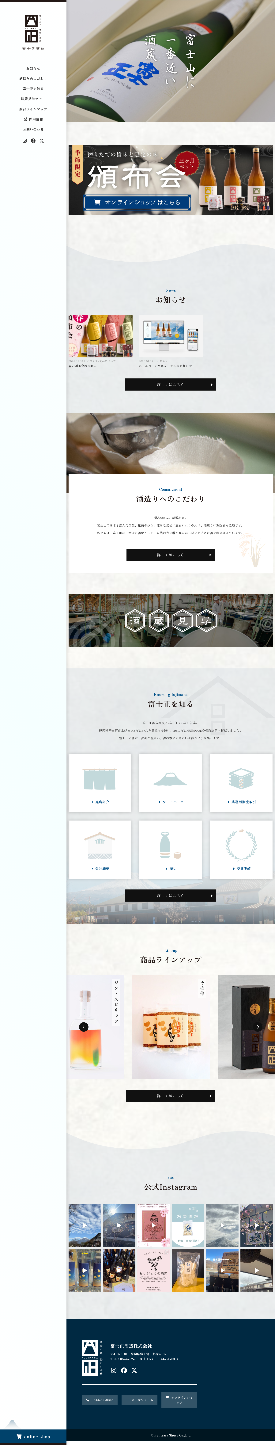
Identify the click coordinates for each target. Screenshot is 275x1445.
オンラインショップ (179, 1403)
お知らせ (33, 68)
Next (257, 1030)
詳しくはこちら (170, 385)
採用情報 (33, 118)
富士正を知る (33, 88)
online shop (33, 1436)
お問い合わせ (33, 129)
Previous (84, 1030)
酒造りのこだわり (33, 78)
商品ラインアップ (33, 108)
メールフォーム (139, 1403)
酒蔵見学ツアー (33, 98)
